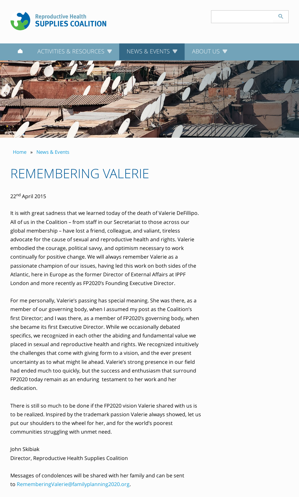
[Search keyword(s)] (242, 17)
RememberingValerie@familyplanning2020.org (73, 484)
